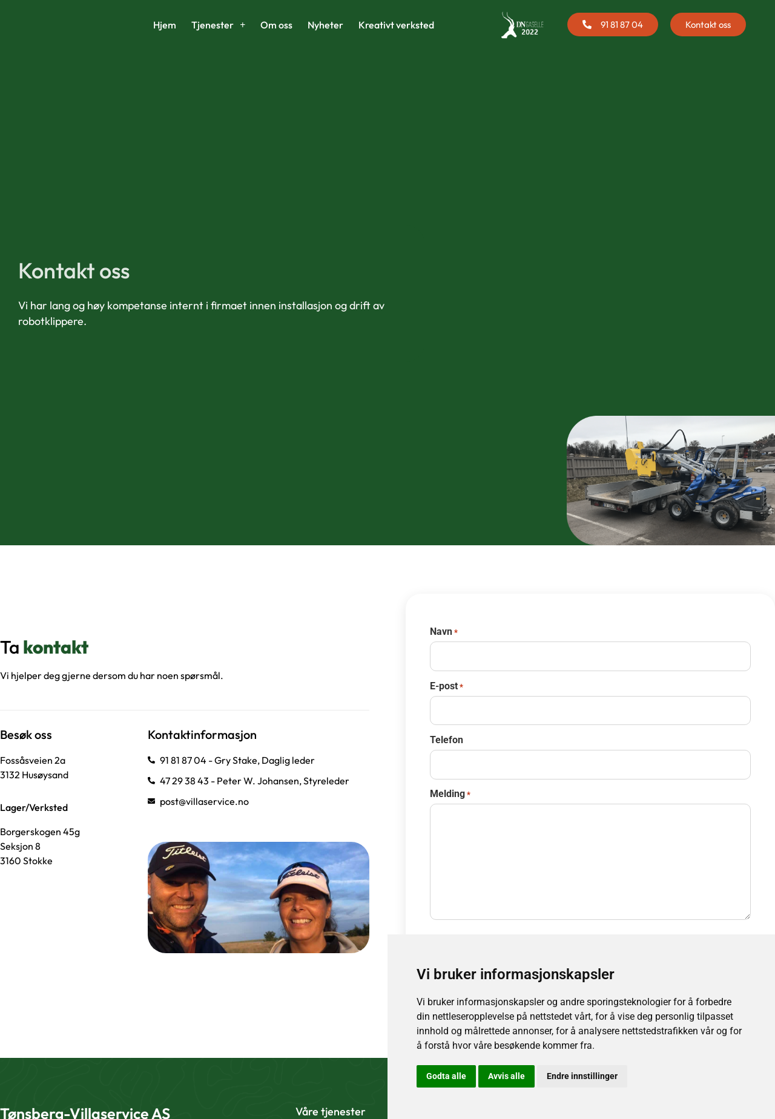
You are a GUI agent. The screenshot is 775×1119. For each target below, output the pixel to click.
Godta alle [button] (446, 1076)
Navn (444, 669)
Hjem (164, 39)
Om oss (276, 39)
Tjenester (218, 39)
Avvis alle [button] (506, 1076)
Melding (450, 823)
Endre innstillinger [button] (582, 1076)
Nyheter (325, 39)
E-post (446, 720)
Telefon (446, 771)
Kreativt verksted (396, 39)
